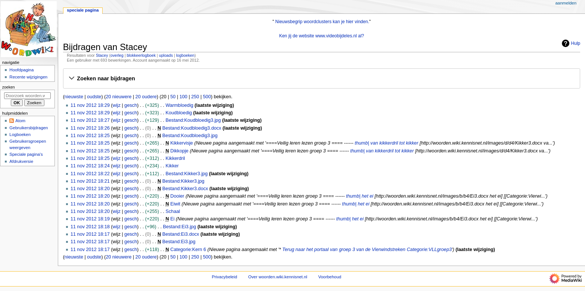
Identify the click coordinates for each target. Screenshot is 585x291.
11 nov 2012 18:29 (90, 105)
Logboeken (20, 134)
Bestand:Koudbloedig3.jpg (193, 120)
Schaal (173, 211)
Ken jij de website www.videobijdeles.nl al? (321, 35)
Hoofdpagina (21, 70)
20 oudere (146, 96)
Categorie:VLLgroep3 (429, 249)
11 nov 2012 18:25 (90, 135)
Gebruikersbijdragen (28, 128)
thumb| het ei (359, 196)
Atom (20, 120)
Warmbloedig (179, 105)
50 (172, 96)
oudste (94, 96)
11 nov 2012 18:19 (90, 219)
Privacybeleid (224, 277)
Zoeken (8, 87)
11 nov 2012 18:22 (90, 173)
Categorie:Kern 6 (188, 249)
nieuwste (74, 96)
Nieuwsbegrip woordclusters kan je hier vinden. (322, 21)
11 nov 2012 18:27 (90, 120)
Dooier (177, 196)
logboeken (185, 55)
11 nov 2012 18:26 (90, 128)
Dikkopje (179, 151)
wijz (117, 105)
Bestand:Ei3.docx (180, 234)
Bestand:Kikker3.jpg (187, 173)
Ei (172, 219)
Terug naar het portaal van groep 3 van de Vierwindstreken (344, 249)
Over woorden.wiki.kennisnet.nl (277, 277)
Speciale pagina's (26, 154)
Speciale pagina (82, 10)
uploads (166, 55)
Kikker (172, 165)
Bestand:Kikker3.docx (185, 188)
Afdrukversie (21, 161)
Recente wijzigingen (28, 77)
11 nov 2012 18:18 (90, 226)
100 (183, 96)
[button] (321, 79)
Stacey (102, 55)
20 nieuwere (118, 96)
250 (195, 96)
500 (207, 96)
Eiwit (175, 204)
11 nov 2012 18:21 (90, 181)
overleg (116, 55)
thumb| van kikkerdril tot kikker (386, 143)
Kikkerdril (175, 158)
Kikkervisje (181, 143)
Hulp (570, 43)
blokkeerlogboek (141, 55)
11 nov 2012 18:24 (90, 165)
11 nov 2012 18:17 (90, 234)
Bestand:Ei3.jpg (179, 226)
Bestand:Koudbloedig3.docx (191, 128)
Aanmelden (565, 3)
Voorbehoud (329, 277)
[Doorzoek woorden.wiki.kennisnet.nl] (27, 95)
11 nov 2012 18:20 (90, 188)
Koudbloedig (179, 112)
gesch (130, 105)
